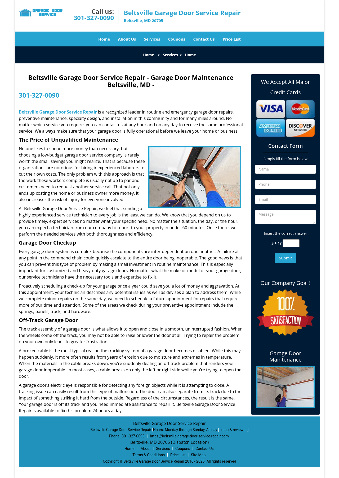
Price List (232, 39)
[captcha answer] (291, 243)
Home (104, 39)
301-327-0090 (94, 17)
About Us (127, 39)
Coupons (176, 39)
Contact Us (204, 39)
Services (152, 39)
